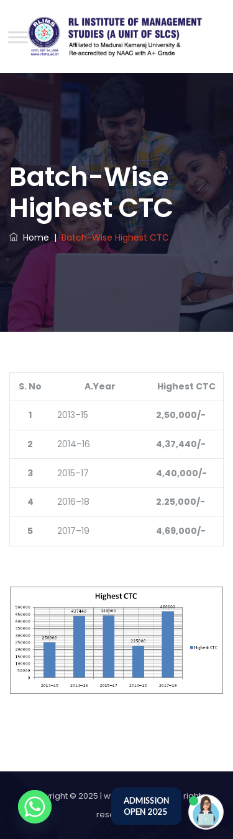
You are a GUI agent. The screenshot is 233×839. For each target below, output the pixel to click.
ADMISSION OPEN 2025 (146, 806)
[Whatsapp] (35, 806)
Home (29, 237)
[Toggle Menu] (18, 37)
